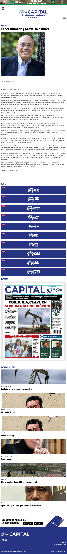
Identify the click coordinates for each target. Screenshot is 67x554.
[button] (64, 18)
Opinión (4, 25)
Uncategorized (5, 386)
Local (2, 479)
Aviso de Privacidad (59, 545)
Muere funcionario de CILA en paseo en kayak (19, 482)
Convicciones (6, 459)
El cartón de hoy (7, 435)
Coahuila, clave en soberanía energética (17, 389)
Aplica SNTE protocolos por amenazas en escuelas (21, 505)
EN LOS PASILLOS (8, 412)
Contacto (63, 542)
